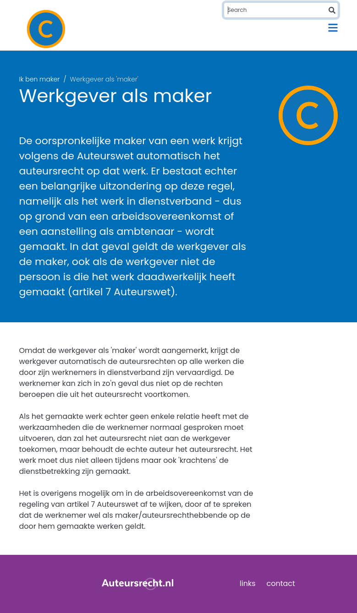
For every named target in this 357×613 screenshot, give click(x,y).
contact (281, 583)
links (248, 583)
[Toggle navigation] (333, 27)
